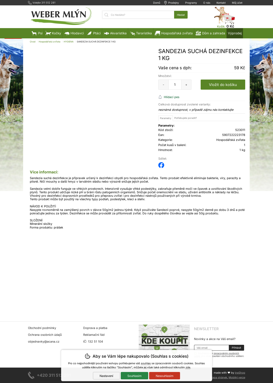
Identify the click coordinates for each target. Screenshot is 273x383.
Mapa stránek (218, 377)
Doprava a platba (95, 328)
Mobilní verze (237, 377)
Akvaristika (115, 33)
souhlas (146, 363)
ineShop (240, 372)
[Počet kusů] (175, 85)
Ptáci (94, 33)
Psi (37, 33)
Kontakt (221, 2)
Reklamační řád (94, 335)
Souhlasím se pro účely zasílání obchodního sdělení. (219, 354)
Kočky (53, 33)
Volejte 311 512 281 (44, 2)
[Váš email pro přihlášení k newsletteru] (211, 348)
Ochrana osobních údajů (45, 335)
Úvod (32, 41)
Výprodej (235, 33)
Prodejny (173, 2)
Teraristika (140, 33)
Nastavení (106, 376)
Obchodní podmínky (42, 328)
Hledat (181, 14)
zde (188, 367)
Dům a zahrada (210, 33)
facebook (161, 164)
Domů (156, 2)
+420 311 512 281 (54, 375)
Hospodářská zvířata (49, 41)
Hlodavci (74, 33)
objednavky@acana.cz (43, 341)
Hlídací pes (171, 97)
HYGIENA (68, 41)
